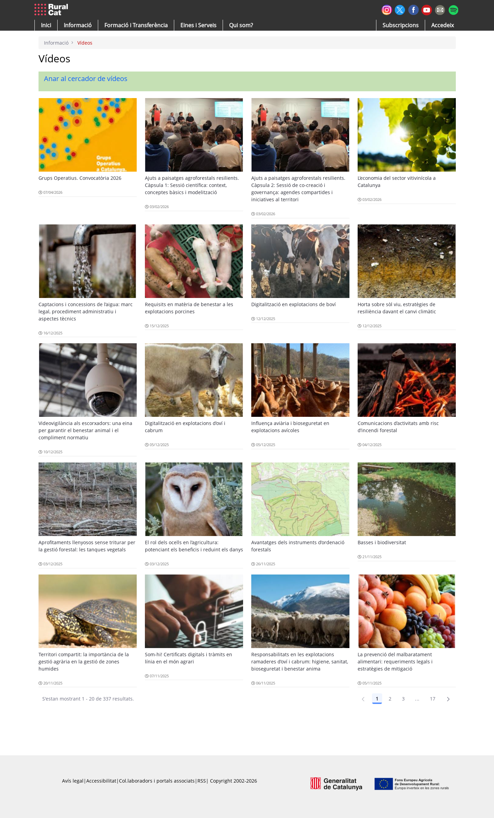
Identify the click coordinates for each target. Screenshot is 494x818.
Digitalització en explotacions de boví (293, 304)
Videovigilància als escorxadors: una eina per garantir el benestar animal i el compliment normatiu (85, 430)
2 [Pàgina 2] (390, 698)
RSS (201, 780)
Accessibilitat (101, 780)
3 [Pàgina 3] (403, 698)
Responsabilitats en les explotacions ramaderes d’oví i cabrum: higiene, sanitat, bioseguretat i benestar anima (299, 661)
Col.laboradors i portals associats (157, 780)
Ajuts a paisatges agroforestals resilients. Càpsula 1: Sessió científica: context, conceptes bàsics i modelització (192, 185)
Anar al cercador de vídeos (86, 78)
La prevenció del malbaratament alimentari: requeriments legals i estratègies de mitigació (395, 661)
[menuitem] (136, 25)
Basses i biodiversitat (382, 542)
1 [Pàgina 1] (377, 698)
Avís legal (73, 780)
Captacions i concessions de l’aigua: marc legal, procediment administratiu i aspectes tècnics (86, 311)
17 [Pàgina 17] (433, 698)
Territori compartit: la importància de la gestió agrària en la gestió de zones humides (84, 661)
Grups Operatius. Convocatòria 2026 (80, 178)
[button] (46, 25)
